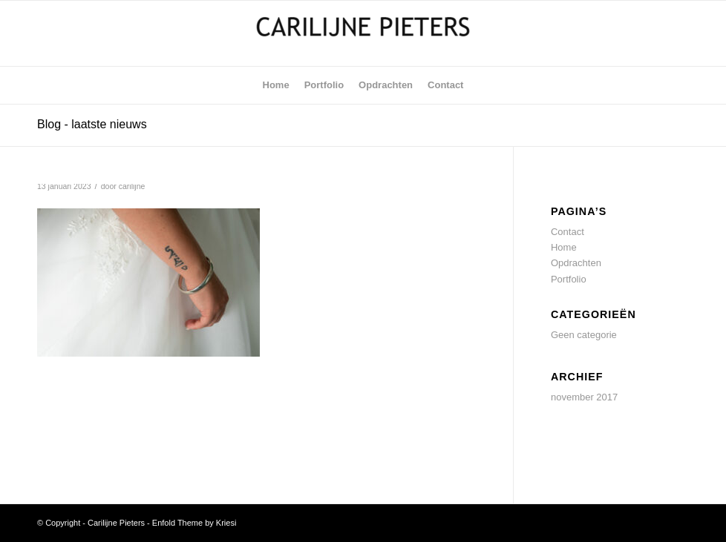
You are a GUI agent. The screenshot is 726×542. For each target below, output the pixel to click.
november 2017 (584, 397)
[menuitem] (276, 85)
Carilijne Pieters (116, 522)
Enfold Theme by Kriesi (194, 522)
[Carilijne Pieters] (363, 33)
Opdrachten (576, 262)
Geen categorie (584, 334)
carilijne (132, 186)
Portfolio (568, 279)
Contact (567, 231)
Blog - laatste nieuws (92, 124)
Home (564, 247)
